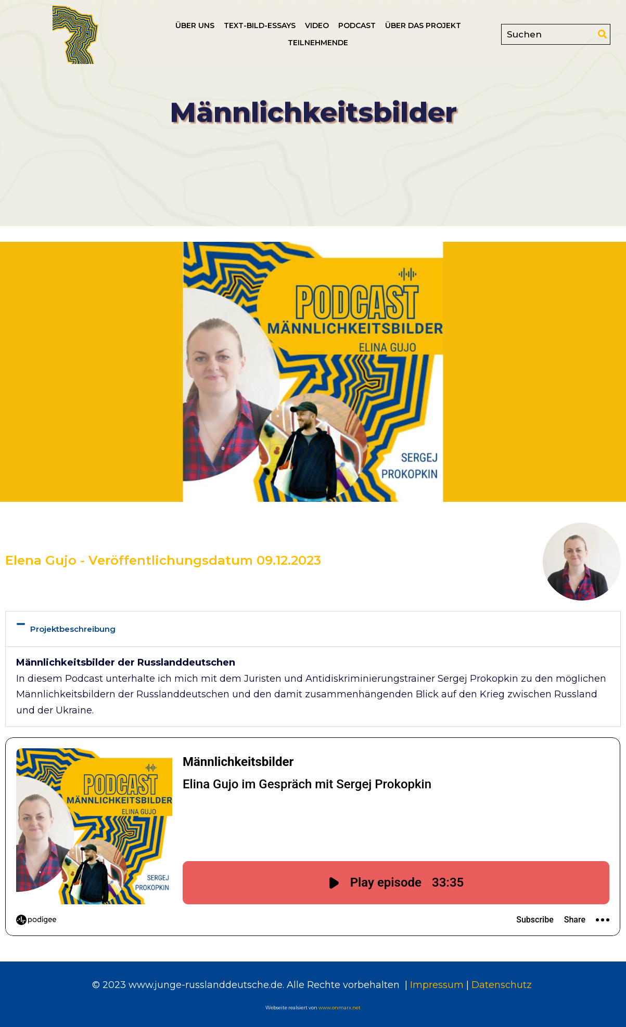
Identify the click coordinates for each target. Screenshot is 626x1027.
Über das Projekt (423, 25)
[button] (313, 629)
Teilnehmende (318, 42)
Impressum (435, 985)
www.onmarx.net (339, 1007)
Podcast (357, 25)
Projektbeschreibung (73, 629)
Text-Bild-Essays (260, 25)
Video (317, 25)
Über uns (194, 25)
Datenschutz (502, 985)
